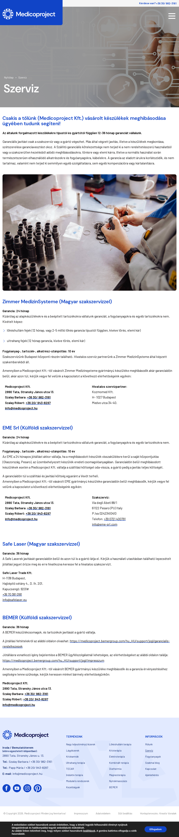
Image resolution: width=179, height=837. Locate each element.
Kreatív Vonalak (167, 813)
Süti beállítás (125, 813)
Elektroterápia (117, 756)
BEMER (113, 787)
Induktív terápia (74, 774)
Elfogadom (156, 829)
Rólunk (149, 744)
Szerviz (149, 750)
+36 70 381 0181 (12, 594)
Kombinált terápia (119, 762)
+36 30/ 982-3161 (166, 3)
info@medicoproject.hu (21, 408)
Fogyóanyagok (153, 756)
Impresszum (81, 813)
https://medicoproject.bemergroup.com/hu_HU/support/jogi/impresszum (53, 660)
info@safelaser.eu (15, 600)
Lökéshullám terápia (120, 744)
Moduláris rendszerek (77, 781)
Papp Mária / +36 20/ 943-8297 (28, 767)
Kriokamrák (72, 756)
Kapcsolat (150, 768)
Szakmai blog (152, 762)
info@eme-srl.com (104, 524)
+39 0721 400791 (115, 519)
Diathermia (115, 768)
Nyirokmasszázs (118, 781)
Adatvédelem (103, 813)
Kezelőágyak (73, 787)
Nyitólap (9, 77)
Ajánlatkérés (152, 774)
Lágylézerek (72, 750)
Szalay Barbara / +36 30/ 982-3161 (30, 761)
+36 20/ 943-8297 (38, 403)
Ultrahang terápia (75, 762)
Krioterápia (115, 750)
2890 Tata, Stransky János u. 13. (23, 755)
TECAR (70, 768)
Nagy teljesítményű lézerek (80, 744)
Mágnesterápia (117, 774)
